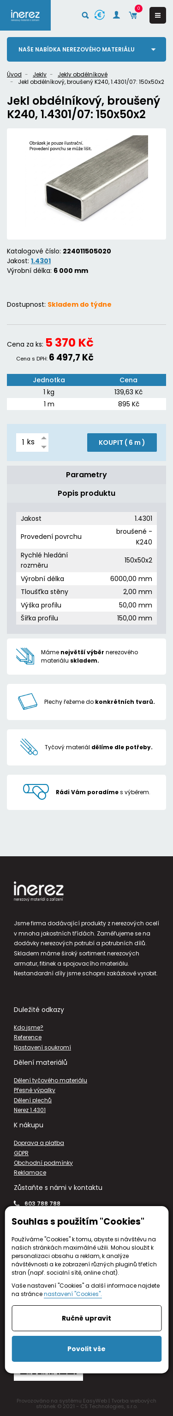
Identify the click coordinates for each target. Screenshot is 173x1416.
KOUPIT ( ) (122, 442)
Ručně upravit (86, 1318)
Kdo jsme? (28, 1027)
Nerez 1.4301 (30, 1110)
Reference (28, 1037)
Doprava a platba (39, 1143)
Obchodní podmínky (43, 1163)
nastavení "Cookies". (73, 1294)
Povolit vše (86, 1348)
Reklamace (30, 1172)
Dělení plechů (33, 1100)
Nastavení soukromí (42, 1047)
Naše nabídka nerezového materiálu (76, 49)
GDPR (21, 1153)
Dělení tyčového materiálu (50, 1080)
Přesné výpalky (34, 1090)
